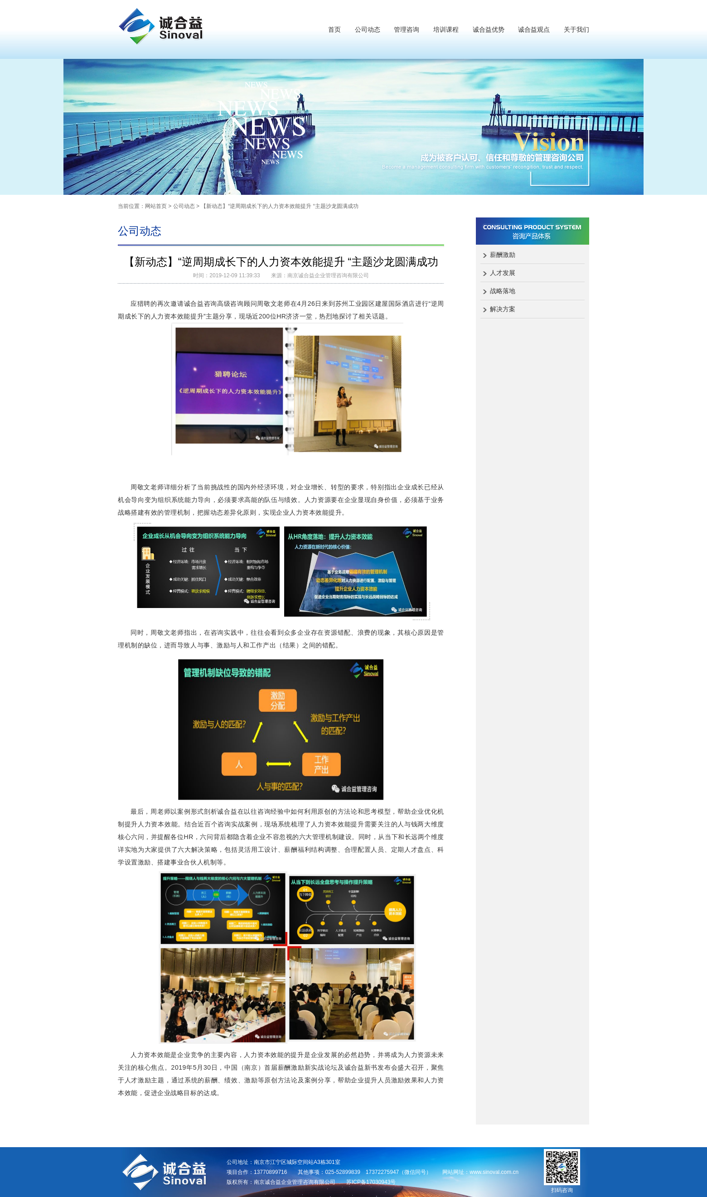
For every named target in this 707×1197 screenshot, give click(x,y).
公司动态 (367, 29)
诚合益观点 (534, 29)
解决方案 (502, 309)
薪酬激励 (502, 254)
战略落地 (502, 290)
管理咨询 (406, 29)
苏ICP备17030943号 (371, 1182)
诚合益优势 (488, 29)
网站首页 (156, 206)
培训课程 (446, 29)
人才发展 (502, 272)
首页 (334, 29)
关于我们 (576, 29)
